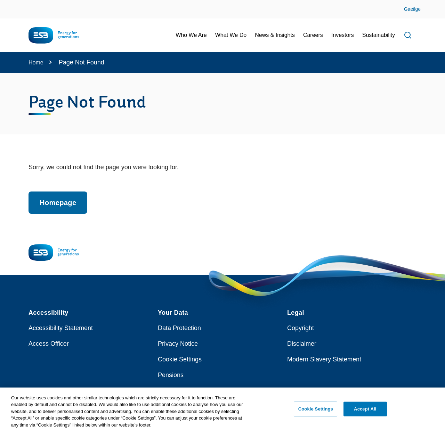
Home (36, 62)
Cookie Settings (180, 359)
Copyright (300, 328)
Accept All (365, 412)
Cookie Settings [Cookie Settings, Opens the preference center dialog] (315, 412)
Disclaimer (301, 343)
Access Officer (49, 343)
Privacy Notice (178, 343)
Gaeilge (412, 9)
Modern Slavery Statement (324, 359)
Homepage (58, 202)
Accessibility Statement (61, 328)
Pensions (171, 375)
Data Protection (179, 328)
